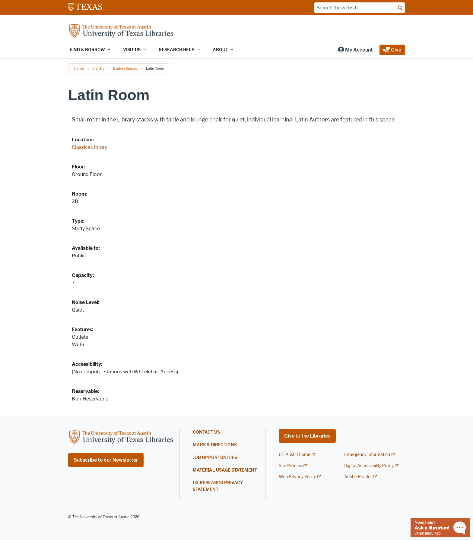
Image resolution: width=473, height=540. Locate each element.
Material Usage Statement (225, 470)
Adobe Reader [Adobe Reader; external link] (358, 476)
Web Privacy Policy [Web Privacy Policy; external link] (297, 476)
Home (79, 68)
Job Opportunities (215, 457)
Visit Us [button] (132, 49)
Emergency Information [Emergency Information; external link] (367, 454)
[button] (355, 50)
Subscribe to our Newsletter (106, 460)
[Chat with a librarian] (440, 527)
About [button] (220, 49)
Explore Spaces (125, 68)
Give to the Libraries (307, 436)
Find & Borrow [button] (87, 49)
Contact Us (206, 432)
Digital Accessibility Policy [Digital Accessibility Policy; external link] (369, 465)
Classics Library (89, 147)
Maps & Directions (215, 444)
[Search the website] (359, 7)
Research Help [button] (177, 49)
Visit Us (98, 68)
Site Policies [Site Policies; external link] (290, 465)
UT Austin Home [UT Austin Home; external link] (294, 454)
